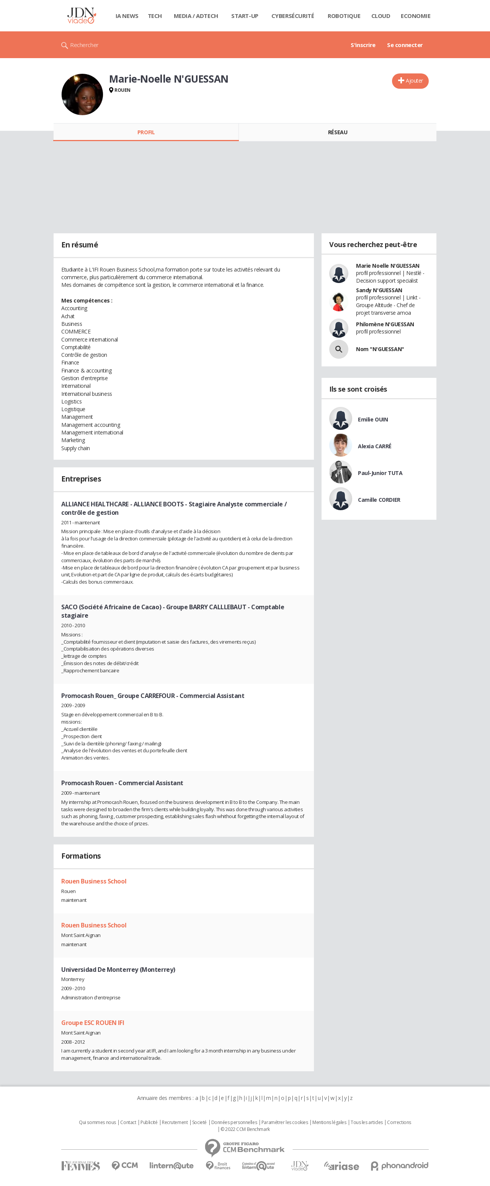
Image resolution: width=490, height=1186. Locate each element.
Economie (416, 16)
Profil (146, 132)
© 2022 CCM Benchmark (245, 1129)
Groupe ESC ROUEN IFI (92, 1022)
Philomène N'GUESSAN (385, 324)
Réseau (337, 132)
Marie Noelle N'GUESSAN (388, 265)
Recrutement (175, 1122)
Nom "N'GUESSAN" (380, 349)
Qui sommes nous (97, 1122)
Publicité (148, 1122)
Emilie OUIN (373, 419)
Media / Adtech (196, 16)
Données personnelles (234, 1122)
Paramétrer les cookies (284, 1122)
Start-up (244, 16)
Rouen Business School (93, 881)
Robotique (344, 16)
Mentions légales (329, 1122)
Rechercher (84, 45)
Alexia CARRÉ (375, 446)
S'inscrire (363, 45)
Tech (155, 16)
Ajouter (414, 80)
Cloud (380, 16)
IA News (127, 16)
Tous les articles (367, 1122)
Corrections (399, 1122)
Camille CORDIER (379, 499)
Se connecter (405, 45)
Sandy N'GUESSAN (379, 290)
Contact (128, 1122)
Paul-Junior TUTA (380, 473)
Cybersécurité (292, 16)
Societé (199, 1122)
